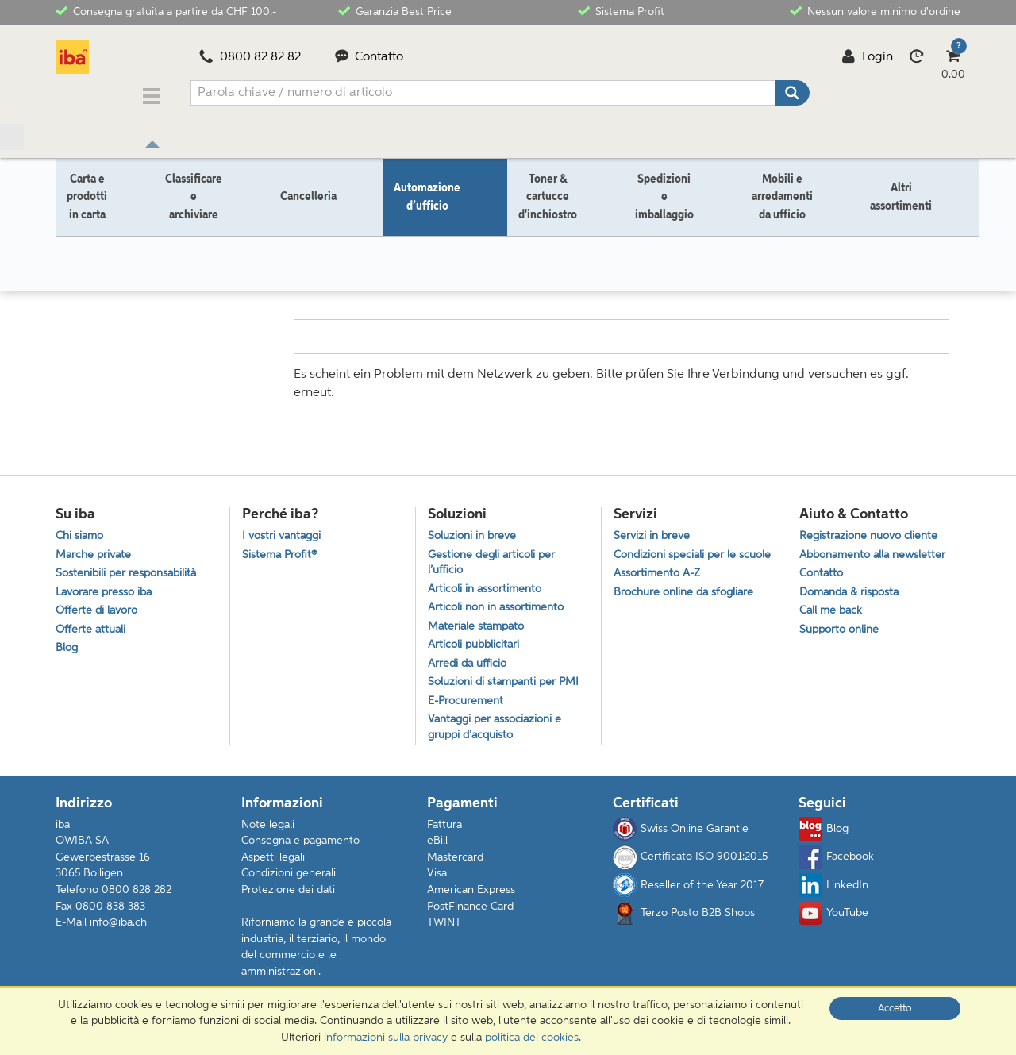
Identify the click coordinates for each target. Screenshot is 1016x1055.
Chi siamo (81, 527)
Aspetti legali (273, 865)
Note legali (267, 831)
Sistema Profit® (281, 547)
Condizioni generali (288, 881)
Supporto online (842, 627)
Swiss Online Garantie (681, 837)
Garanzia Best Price (395, 11)
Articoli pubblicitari (476, 645)
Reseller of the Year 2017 (688, 893)
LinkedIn (833, 893)
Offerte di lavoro (99, 608)
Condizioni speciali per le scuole (678, 555)
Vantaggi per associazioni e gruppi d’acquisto (499, 733)
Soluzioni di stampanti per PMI (508, 685)
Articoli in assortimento (488, 584)
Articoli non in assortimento (500, 604)
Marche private (96, 547)
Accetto (895, 1008)
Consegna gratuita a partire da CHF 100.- (166, 11)
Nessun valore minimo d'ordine (875, 11)
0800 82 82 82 (250, 57)
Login (867, 57)
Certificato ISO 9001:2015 (690, 864)
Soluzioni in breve (474, 527)
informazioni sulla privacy (386, 1037)
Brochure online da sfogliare (688, 604)
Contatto (369, 57)
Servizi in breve (653, 527)
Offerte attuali (92, 627)
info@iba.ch (118, 930)
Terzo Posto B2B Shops (684, 921)
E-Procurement (468, 705)
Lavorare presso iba (107, 587)
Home (71, 235)
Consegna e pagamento (300, 848)
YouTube (833, 921)
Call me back (832, 608)
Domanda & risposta (853, 587)
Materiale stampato (479, 624)
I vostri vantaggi (284, 527)
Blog (67, 648)
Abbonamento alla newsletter (877, 547)
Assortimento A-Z (660, 584)
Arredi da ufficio (470, 665)
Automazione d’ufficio (153, 235)
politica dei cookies (532, 1037)
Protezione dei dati (288, 897)
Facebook (836, 864)
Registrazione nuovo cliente (872, 527)
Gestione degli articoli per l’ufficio (494, 555)
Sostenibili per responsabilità (130, 567)
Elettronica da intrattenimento (295, 235)
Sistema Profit (621, 11)
